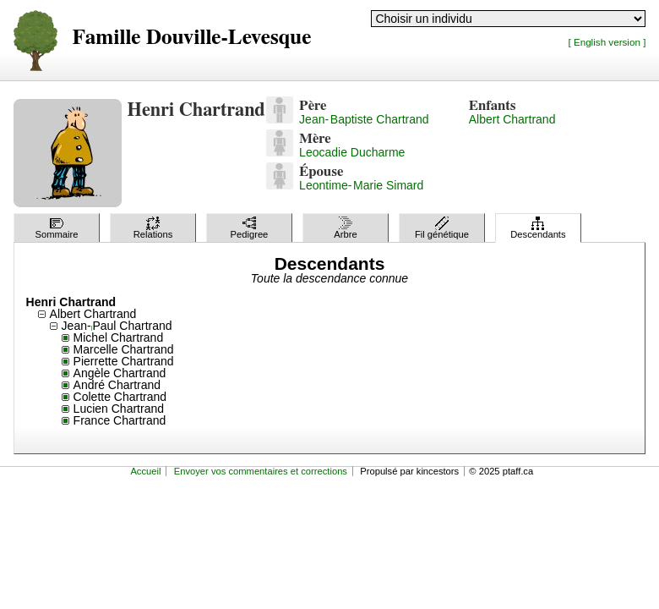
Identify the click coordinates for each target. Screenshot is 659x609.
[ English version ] (606, 41)
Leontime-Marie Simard (361, 185)
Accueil (145, 471)
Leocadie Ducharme (352, 152)
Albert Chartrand (512, 119)
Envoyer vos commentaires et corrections (260, 471)
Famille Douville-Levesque (192, 37)
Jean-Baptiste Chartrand (363, 119)
